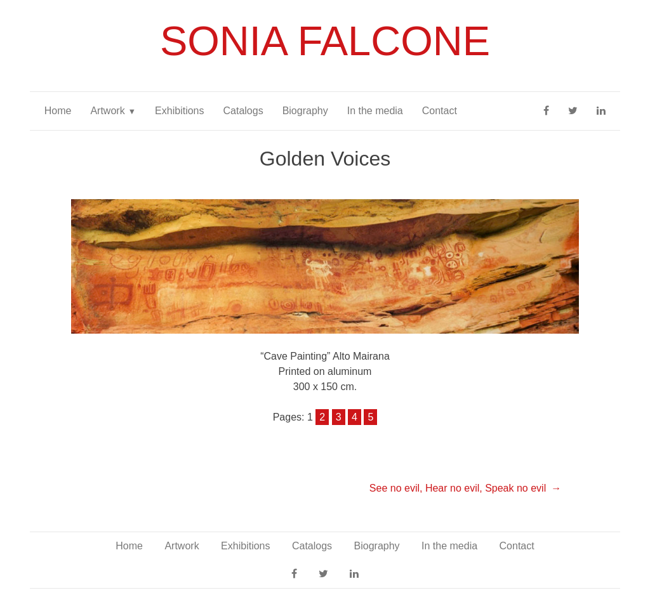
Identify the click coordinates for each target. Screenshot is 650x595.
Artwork (107, 110)
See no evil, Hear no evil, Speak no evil (457, 488)
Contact (439, 110)
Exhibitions (179, 110)
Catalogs (243, 110)
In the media (375, 110)
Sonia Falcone (325, 41)
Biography (305, 110)
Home (58, 110)
